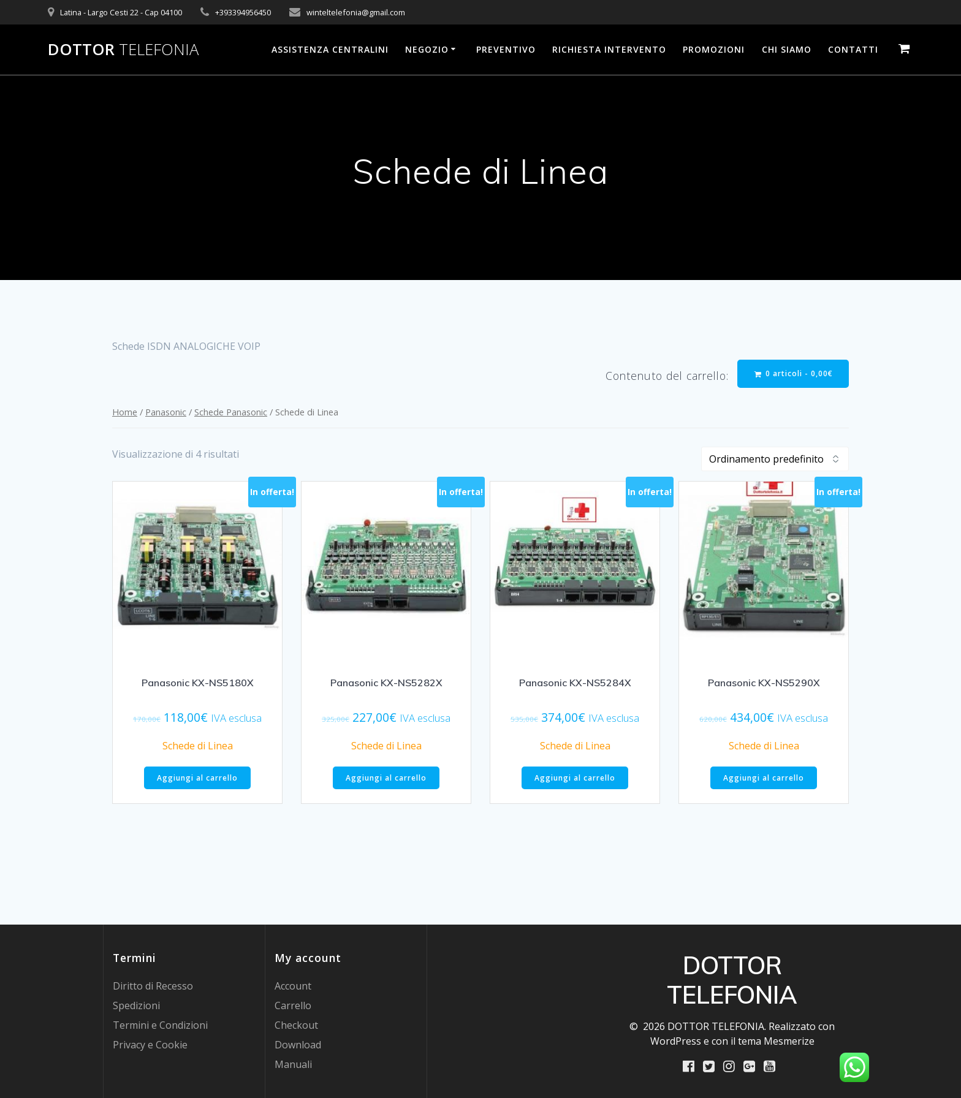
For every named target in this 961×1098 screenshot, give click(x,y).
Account (293, 986)
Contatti (853, 49)
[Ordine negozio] (775, 459)
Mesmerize (789, 1041)
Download (298, 1044)
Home (124, 412)
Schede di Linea (197, 745)
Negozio (427, 49)
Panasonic (165, 412)
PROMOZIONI (714, 49)
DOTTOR (123, 50)
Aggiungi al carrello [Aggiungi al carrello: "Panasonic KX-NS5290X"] (763, 778)
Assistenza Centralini (330, 49)
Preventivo (506, 49)
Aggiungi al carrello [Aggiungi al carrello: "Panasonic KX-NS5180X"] (197, 778)
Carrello (293, 1005)
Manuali (293, 1064)
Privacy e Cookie (150, 1044)
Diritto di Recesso (153, 986)
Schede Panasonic (230, 412)
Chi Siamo (786, 49)
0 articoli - (793, 373)
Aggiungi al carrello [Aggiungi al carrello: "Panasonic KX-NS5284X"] (574, 778)
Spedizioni (136, 1005)
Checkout (296, 1025)
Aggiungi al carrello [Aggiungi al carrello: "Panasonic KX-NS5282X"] (386, 778)
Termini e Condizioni (160, 1025)
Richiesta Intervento (609, 49)
